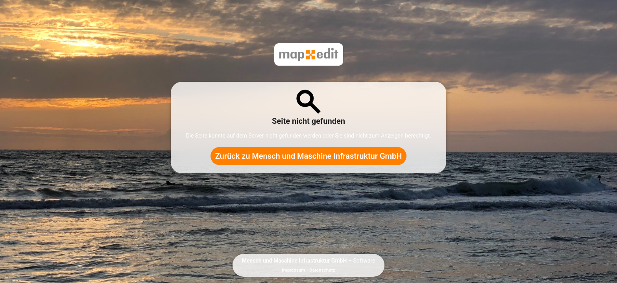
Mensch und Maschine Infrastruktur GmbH (294, 260)
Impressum (293, 270)
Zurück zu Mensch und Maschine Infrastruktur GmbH (308, 156)
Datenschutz (322, 270)
